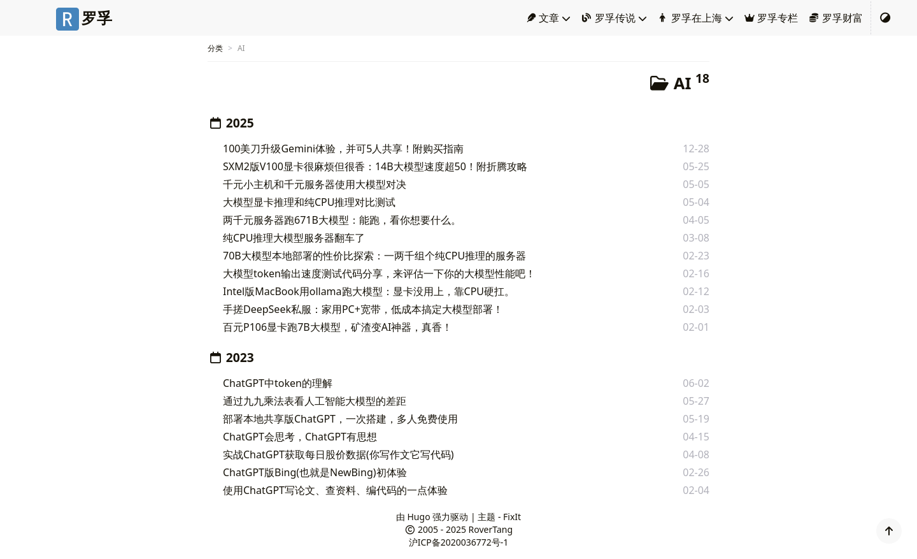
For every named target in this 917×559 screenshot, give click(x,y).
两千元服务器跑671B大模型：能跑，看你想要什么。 (342, 220)
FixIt (512, 517)
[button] (889, 531)
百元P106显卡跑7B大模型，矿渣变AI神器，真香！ (337, 327)
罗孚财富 (835, 18)
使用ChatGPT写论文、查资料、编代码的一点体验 (335, 490)
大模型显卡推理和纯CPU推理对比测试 (309, 202)
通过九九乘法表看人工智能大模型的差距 (314, 401)
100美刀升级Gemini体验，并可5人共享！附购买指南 (343, 149)
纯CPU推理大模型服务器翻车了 (294, 238)
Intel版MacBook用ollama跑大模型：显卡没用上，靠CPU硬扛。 (369, 291)
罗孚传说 (608, 18)
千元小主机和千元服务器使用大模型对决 (314, 184)
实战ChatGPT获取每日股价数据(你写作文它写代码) (338, 454)
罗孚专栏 (771, 18)
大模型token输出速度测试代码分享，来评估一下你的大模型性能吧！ (379, 273)
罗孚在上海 (689, 18)
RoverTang (491, 529)
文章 (542, 18)
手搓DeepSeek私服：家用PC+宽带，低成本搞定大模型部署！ (363, 309)
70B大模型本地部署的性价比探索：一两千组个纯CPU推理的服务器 (374, 256)
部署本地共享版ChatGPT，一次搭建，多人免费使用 (340, 419)
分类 (215, 48)
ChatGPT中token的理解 (277, 383)
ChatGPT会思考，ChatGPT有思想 (300, 437)
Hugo (419, 517)
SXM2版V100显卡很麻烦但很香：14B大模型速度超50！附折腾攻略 (375, 166)
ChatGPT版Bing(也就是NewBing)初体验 (315, 472)
